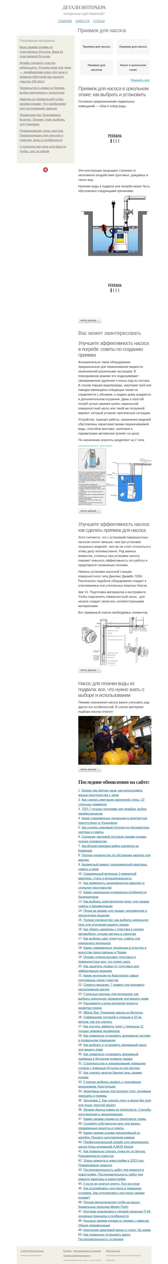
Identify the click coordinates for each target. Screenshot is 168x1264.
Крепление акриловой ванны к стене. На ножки (117, 1230)
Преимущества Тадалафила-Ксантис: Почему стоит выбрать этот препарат (42, 119)
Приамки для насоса (133, 46)
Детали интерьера (84, 7)
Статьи (99, 21)
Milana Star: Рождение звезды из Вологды (113, 1012)
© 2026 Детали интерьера (32, 1251)
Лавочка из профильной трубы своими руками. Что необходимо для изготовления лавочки (43, 104)
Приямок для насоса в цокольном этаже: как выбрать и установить (113, 91)
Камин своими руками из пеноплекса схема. (114, 1119)
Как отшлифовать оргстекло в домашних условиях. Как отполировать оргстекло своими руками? (111, 1193)
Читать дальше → (89, 320)
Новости (82, 21)
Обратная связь (113, 1251)
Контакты (67, 1251)
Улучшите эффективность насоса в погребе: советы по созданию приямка (113, 349)
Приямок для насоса (96, 46)
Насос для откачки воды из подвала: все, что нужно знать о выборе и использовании (111, 689)
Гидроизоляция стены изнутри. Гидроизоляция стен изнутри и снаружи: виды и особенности (42, 135)
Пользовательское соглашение (87, 1251)
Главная (65, 21)
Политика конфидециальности (77, 1256)
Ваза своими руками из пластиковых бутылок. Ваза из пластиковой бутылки (41, 51)
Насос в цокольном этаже (133, 67)
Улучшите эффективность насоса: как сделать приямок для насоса (114, 527)
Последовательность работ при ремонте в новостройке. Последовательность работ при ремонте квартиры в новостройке (111, 1174)
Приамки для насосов (96, 67)
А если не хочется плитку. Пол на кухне (111, 1183)
